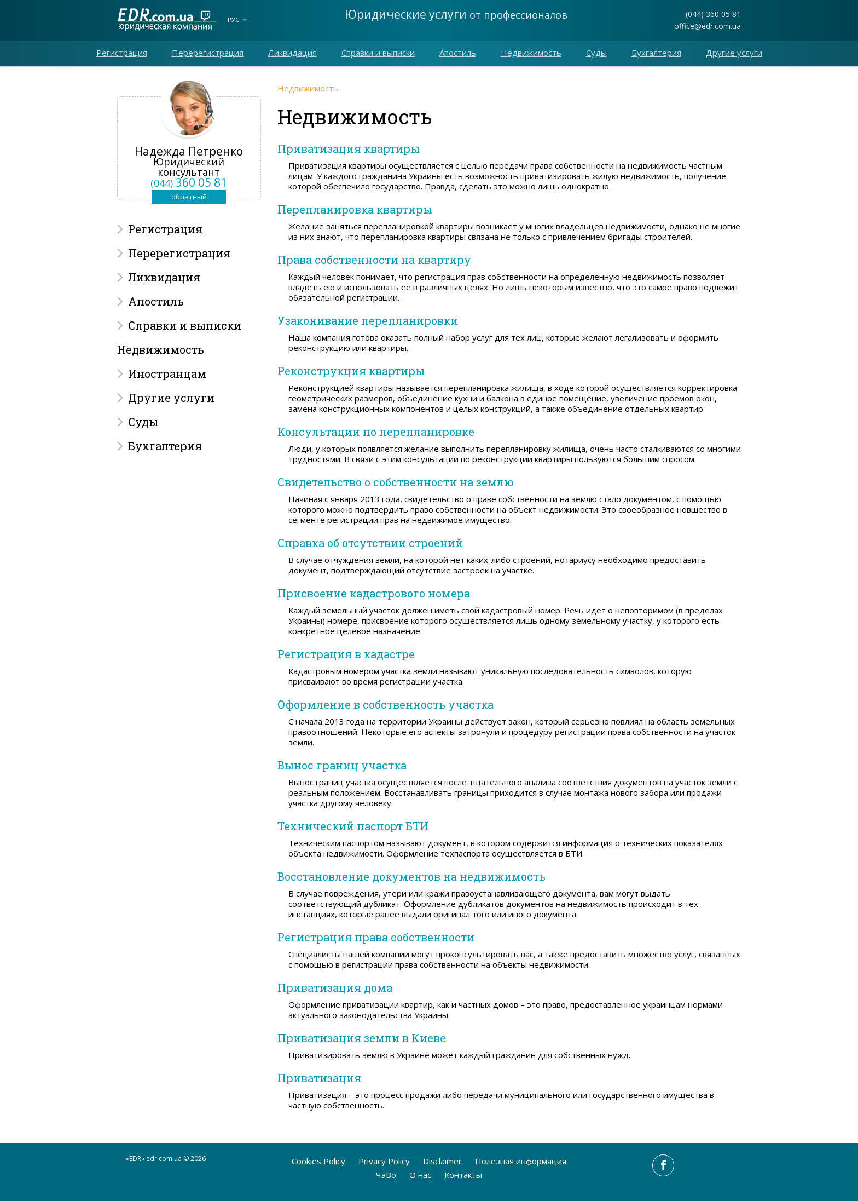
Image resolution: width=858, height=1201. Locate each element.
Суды (596, 52)
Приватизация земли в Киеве (361, 1038)
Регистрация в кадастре (346, 654)
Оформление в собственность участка (385, 704)
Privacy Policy (384, 1161)
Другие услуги (734, 52)
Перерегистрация (208, 52)
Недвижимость (531, 52)
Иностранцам (167, 373)
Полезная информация (520, 1161)
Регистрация (121, 52)
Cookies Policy (318, 1161)
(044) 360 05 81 (713, 14)
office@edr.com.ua (707, 26)
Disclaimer (442, 1161)
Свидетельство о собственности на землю (395, 482)
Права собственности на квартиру (374, 259)
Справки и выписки (378, 52)
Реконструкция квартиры (351, 371)
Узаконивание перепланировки (367, 320)
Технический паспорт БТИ (352, 826)
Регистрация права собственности (375, 937)
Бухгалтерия (656, 52)
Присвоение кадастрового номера (373, 593)
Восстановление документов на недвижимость (411, 876)
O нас (420, 1174)
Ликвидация (292, 52)
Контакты (463, 1174)
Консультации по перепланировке (375, 431)
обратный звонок (189, 198)
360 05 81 (188, 182)
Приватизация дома (334, 987)
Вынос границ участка (342, 765)
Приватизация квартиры (348, 148)
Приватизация (319, 1078)
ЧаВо (386, 1174)
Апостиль (457, 52)
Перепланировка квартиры (354, 209)
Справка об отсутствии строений (370, 543)
